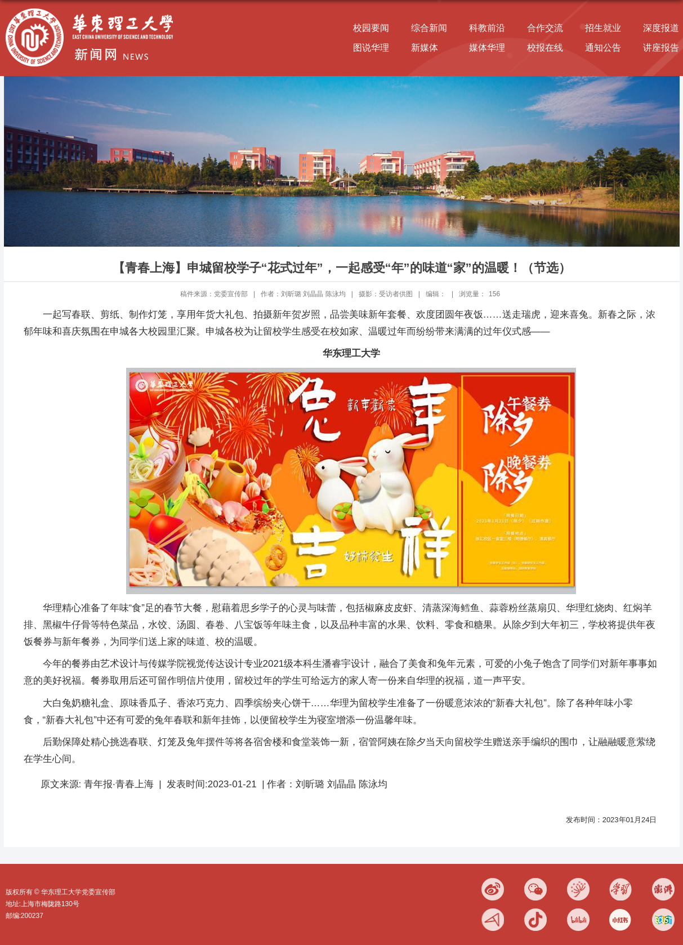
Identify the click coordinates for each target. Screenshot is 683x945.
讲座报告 (661, 47)
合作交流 (545, 28)
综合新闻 (429, 28)
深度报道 (661, 28)
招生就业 (603, 28)
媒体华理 (487, 47)
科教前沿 (487, 28)
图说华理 (371, 47)
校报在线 (545, 47)
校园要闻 (371, 28)
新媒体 (424, 47)
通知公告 (603, 47)
